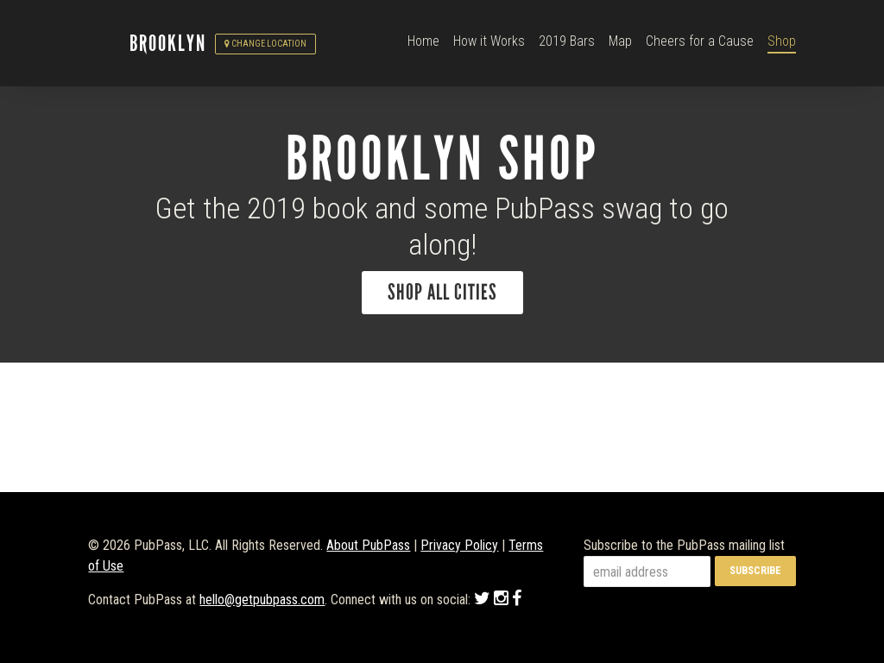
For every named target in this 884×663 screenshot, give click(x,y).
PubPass (108, 44)
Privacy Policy (459, 545)
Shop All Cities (442, 293)
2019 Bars (567, 41)
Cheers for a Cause (700, 41)
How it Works (489, 41)
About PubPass (368, 545)
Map (620, 41)
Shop (781, 41)
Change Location (265, 43)
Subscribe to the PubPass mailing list (684, 545)
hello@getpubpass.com (262, 599)
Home (423, 41)
